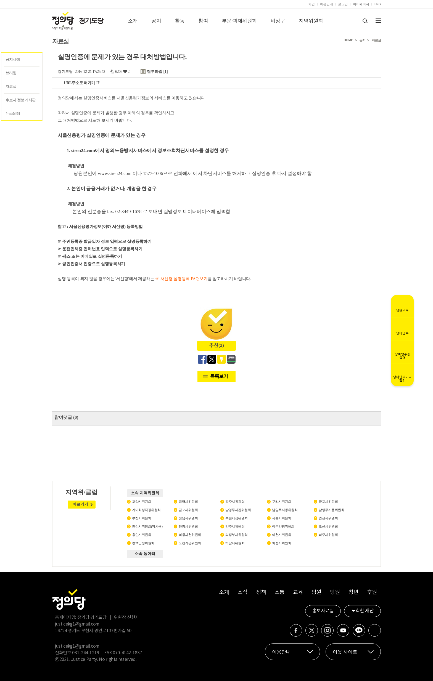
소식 (242, 592)
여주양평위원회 (283, 526)
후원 (372, 592)
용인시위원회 (141, 535)
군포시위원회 (328, 502)
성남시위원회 (188, 518)
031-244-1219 (85, 652)
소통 (279, 592)
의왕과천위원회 (190, 535)
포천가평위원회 (190, 543)
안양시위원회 (188, 526)
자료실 (11, 86)
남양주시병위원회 (284, 510)
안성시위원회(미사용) (147, 526)
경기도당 (91, 20)
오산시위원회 (328, 526)
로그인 (343, 4)
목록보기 (219, 376)
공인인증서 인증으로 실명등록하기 (93, 264)
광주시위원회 (234, 502)
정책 (261, 592)
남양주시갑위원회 (238, 510)
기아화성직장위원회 (146, 510)
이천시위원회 (281, 535)
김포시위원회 (188, 510)
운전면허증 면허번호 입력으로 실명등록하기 (102, 249)
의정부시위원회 (236, 535)
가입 (311, 4)
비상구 (278, 20)
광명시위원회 (188, 502)
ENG (377, 4)
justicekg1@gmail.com (77, 624)
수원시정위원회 (236, 518)
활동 (179, 20)
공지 (156, 20)
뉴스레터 (13, 113)
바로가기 (80, 504)
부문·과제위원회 (239, 20)
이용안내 (326, 4)
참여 (203, 20)
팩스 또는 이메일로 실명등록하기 (92, 256)
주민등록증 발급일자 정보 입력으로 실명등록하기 (106, 241)
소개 (133, 20)
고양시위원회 (141, 502)
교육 (298, 592)
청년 (353, 592)
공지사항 (13, 59)
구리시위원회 (281, 502)
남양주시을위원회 (331, 510)
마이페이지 (361, 4)
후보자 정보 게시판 (21, 100)
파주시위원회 (328, 535)
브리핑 (11, 73)
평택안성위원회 (143, 543)
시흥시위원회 (281, 518)
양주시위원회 (234, 526)
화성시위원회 (281, 543)
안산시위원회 (328, 518)
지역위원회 (311, 20)
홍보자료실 (323, 611)
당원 (316, 592)
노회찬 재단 (362, 611)
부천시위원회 (141, 518)
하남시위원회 (234, 543)
